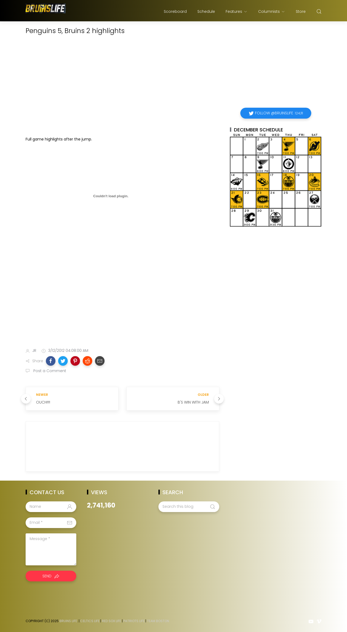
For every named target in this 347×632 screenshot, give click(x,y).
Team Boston (158, 621)
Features (237, 11)
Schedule (206, 11)
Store (301, 11)
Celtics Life (89, 621)
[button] (50, 361)
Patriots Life (134, 621)
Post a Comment (49, 370)
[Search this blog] (188, 506)
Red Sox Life (111, 621)
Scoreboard (175, 11)
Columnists (271, 11)
